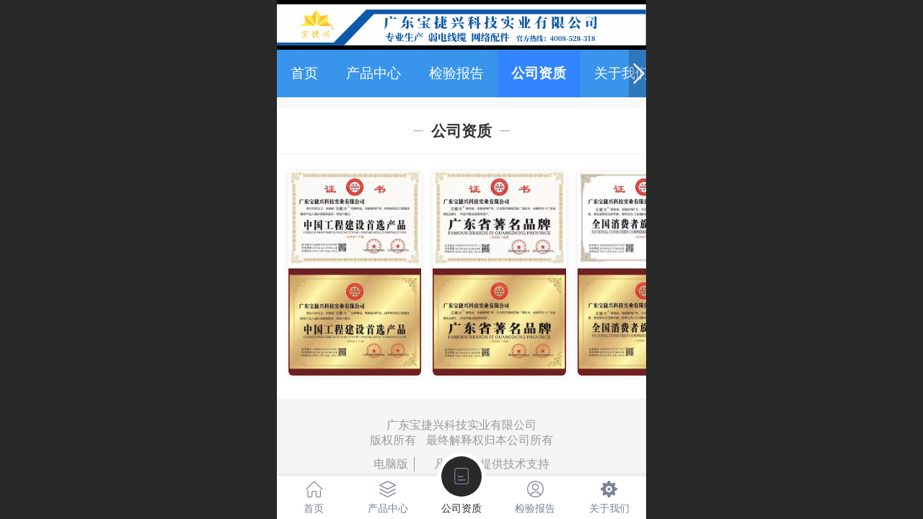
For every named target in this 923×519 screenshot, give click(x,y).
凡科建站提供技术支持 (485, 464)
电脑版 (391, 463)
